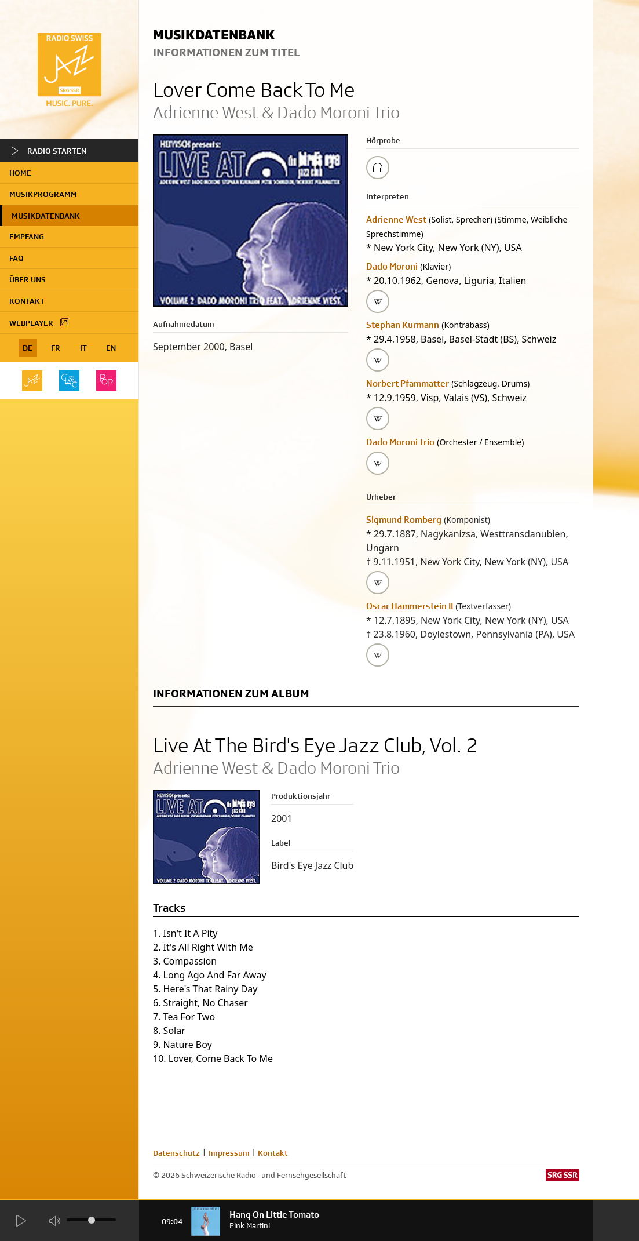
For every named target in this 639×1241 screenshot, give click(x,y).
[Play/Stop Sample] (377, 167)
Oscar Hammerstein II (409, 606)
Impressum (229, 1153)
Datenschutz (176, 1153)
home (20, 172)
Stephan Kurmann (402, 324)
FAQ (16, 258)
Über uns (27, 279)
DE (27, 347)
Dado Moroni (392, 266)
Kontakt (27, 300)
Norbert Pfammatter (407, 383)
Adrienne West (396, 219)
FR (55, 347)
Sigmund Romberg (403, 519)
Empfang (26, 236)
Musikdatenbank (46, 215)
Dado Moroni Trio (400, 441)
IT (83, 347)
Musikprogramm (43, 194)
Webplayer (39, 322)
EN (111, 347)
